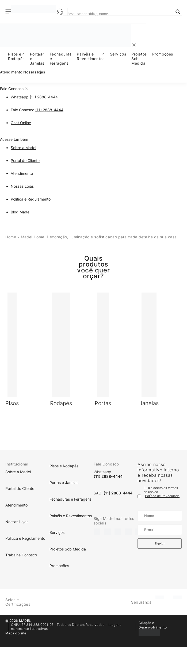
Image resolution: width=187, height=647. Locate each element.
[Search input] (115, 13)
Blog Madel (20, 212)
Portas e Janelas (37, 58)
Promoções (162, 54)
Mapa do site (15, 633)
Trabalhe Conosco (21, 555)
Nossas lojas (34, 72)
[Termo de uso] (139, 496)
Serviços (118, 54)
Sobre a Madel (23, 147)
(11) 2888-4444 (44, 97)
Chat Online (21, 122)
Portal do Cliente (25, 160)
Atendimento (11, 72)
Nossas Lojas (22, 186)
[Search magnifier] (178, 12)
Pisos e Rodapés (16, 56)
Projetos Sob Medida (139, 58)
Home (10, 237)
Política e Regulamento (31, 199)
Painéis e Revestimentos (90, 56)
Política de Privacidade (162, 496)
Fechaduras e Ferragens (61, 58)
